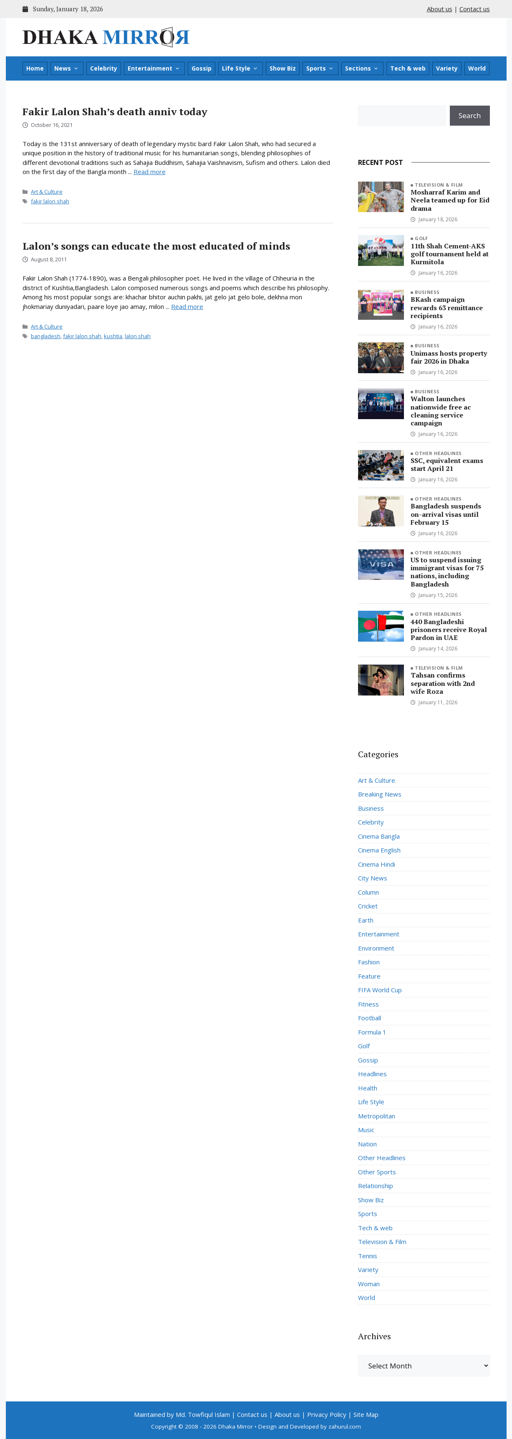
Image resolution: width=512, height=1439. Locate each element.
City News (372, 878)
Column (368, 892)
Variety (447, 68)
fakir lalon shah (50, 201)
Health (367, 1088)
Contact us (474, 9)
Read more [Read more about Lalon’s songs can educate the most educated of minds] (187, 306)
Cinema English (379, 850)
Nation (367, 1144)
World (477, 68)
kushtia (113, 336)
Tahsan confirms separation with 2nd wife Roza (443, 682)
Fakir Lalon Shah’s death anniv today (115, 111)
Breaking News (379, 794)
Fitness (368, 1004)
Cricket (368, 906)
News (66, 68)
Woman (369, 1284)
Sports (320, 68)
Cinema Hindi (376, 864)
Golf (421, 238)
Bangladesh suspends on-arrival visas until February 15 (446, 513)
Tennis (367, 1256)
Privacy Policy (326, 1414)
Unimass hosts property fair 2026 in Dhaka (449, 357)
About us (439, 9)
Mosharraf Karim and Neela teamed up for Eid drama (450, 199)
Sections (362, 68)
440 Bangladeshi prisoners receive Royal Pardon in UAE (449, 629)
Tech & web (408, 68)
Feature (369, 976)
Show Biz (283, 68)
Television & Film (439, 185)
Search (470, 115)
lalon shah (138, 336)
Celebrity (103, 68)
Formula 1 (372, 1032)
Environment (376, 948)
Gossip (202, 68)
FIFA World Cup (380, 990)
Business (427, 292)
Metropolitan (376, 1116)
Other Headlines (438, 453)
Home (35, 68)
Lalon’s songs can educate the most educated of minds (156, 246)
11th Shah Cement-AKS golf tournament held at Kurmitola (450, 253)
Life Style (240, 68)
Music (366, 1129)
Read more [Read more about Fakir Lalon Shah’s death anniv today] (150, 171)
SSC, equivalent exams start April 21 (447, 464)
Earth (365, 920)
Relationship (375, 1185)
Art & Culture (47, 191)
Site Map (365, 1414)
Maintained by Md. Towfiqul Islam (182, 1414)
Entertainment (154, 68)
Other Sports (377, 1172)
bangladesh (46, 336)
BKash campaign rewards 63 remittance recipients (447, 307)
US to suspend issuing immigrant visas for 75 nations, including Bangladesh (447, 572)
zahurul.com (344, 1426)
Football (369, 1018)
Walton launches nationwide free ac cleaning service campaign (441, 410)
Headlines (372, 1074)
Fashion (369, 962)
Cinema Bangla (379, 836)
